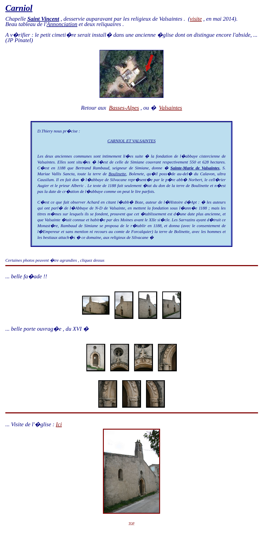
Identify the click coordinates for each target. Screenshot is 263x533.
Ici (59, 424)
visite (196, 19)
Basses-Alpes (124, 107)
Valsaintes (170, 107)
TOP (132, 523)
